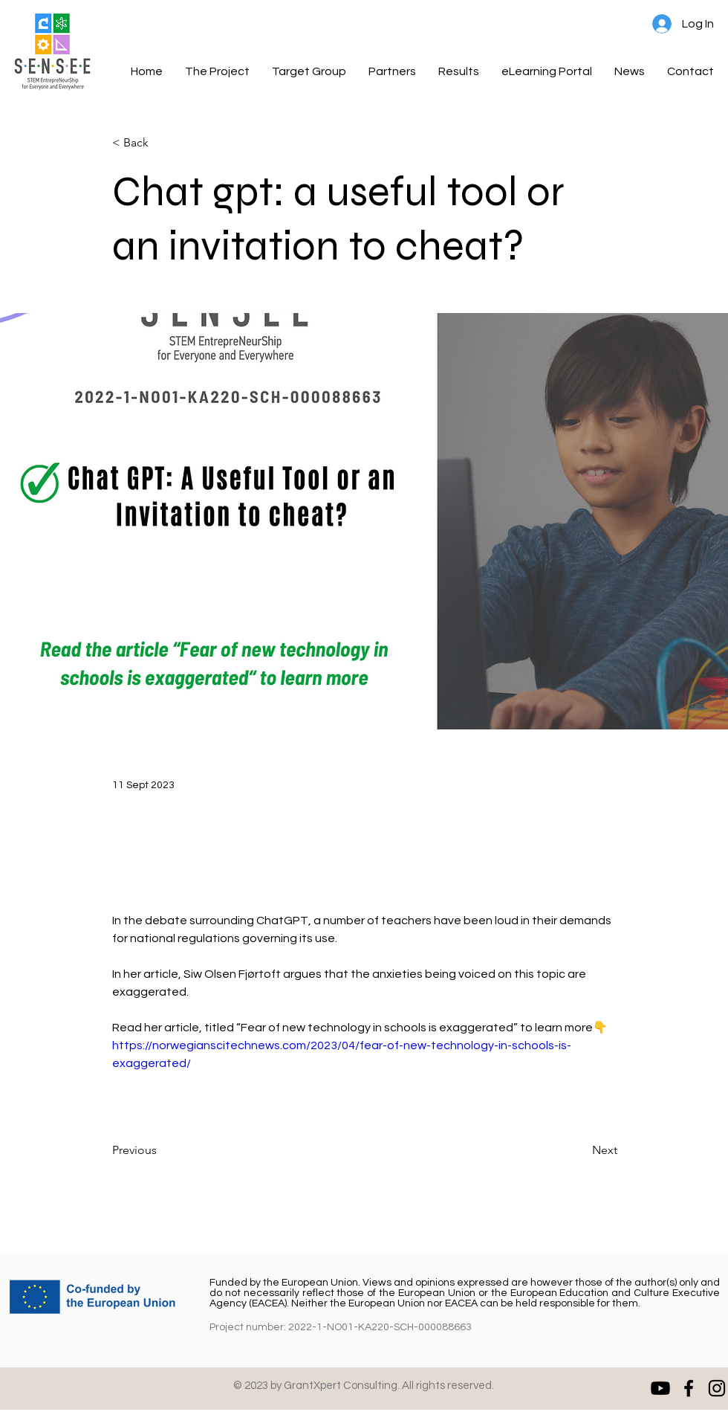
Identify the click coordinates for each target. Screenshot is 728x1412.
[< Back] (161, 143)
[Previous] (161, 1150)
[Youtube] (660, 1388)
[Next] (580, 1150)
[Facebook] (688, 1388)
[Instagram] (717, 1388)
